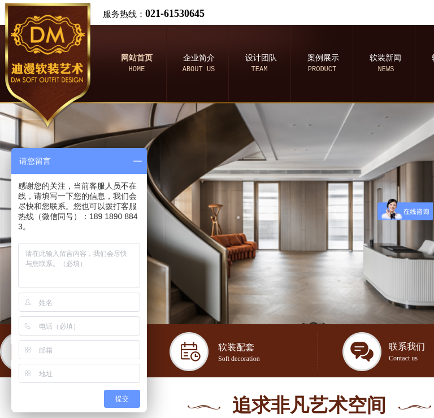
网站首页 (137, 58)
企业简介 (199, 58)
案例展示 (323, 58)
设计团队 (261, 58)
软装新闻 (385, 58)
